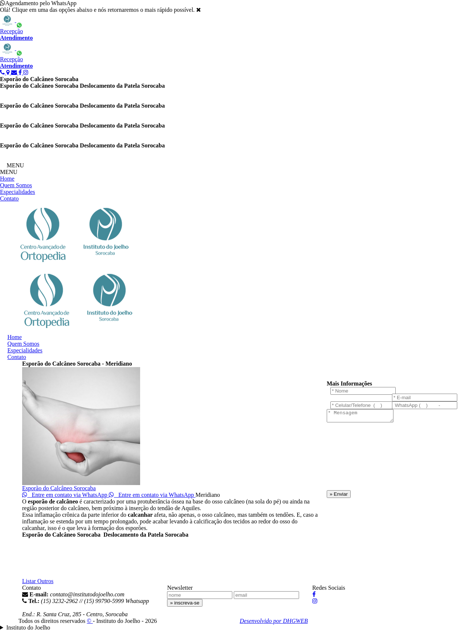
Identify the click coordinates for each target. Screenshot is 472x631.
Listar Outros (37, 581)
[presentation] (357, 459)
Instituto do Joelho (28, 627)
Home (7, 178)
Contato (9, 198)
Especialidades (17, 192)
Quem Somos (16, 185)
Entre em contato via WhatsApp (65, 495)
